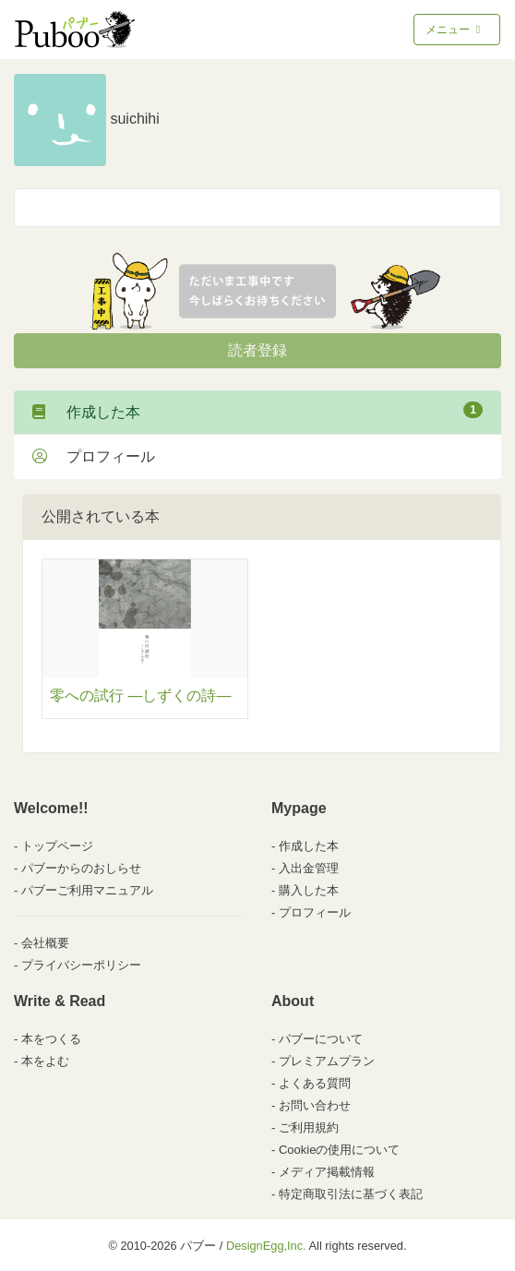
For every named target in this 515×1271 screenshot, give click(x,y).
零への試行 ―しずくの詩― (140, 695)
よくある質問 (315, 1083)
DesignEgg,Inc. (266, 1246)
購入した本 (309, 890)
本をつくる (51, 1039)
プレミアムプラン (327, 1061)
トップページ (57, 846)
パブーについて (321, 1039)
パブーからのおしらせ (81, 868)
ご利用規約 (309, 1127)
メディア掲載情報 (327, 1172)
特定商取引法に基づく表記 (351, 1194)
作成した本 (257, 411)
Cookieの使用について (339, 1150)
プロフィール (93, 456)
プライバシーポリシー (81, 965)
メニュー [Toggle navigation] (454, 29)
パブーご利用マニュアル (87, 890)
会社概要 (45, 943)
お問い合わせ (315, 1105)
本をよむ (45, 1061)
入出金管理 (309, 868)
